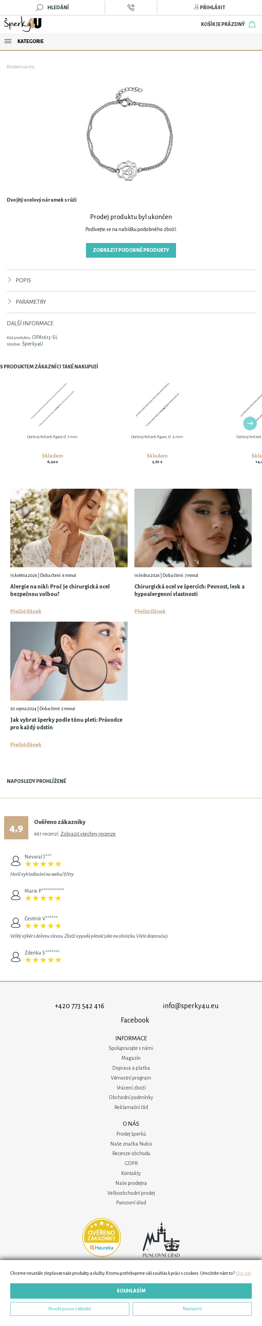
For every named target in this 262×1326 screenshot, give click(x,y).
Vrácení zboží (131, 1088)
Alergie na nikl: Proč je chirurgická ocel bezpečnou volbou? (60, 590)
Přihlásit (209, 7)
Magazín (131, 1058)
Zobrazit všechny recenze (88, 834)
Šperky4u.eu (20, 67)
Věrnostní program (131, 1078)
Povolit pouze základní (69, 1308)
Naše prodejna (131, 1183)
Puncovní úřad (131, 1202)
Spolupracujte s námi (131, 1048)
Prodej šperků (131, 1134)
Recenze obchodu (131, 1153)
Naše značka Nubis (131, 1144)
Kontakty (131, 1173)
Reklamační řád (131, 1107)
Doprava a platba (131, 1068)
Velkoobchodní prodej (131, 1193)
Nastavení (192, 1308)
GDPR (131, 1163)
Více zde (243, 1273)
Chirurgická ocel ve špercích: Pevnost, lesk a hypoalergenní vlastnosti (189, 590)
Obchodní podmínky (131, 1097)
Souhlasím (131, 1291)
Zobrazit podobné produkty (131, 250)
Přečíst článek (26, 611)
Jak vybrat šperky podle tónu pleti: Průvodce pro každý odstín (66, 724)
